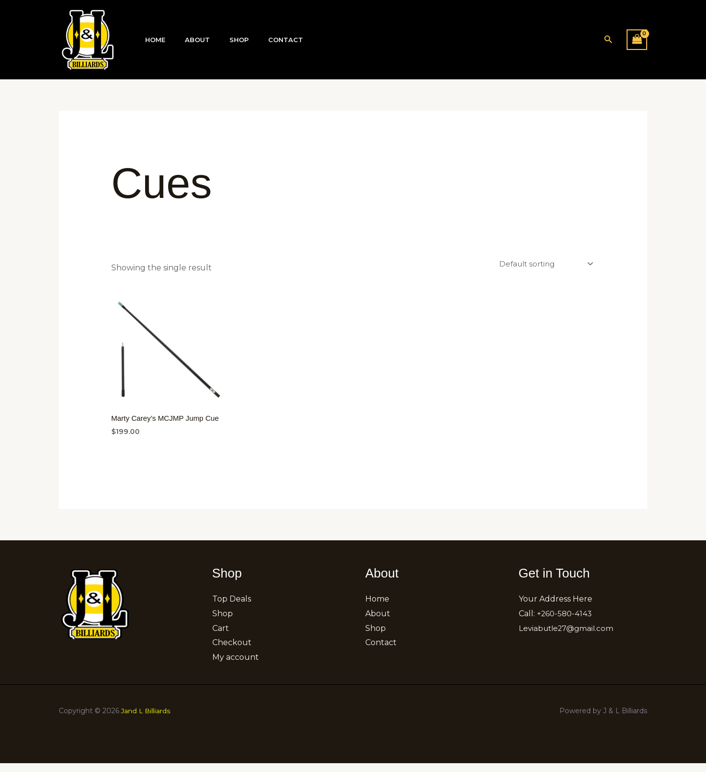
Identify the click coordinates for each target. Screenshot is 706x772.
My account (235, 666)
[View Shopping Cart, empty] (637, 39)
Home (152, 40)
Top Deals (231, 607)
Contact (261, 40)
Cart (220, 637)
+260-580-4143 (566, 622)
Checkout (232, 651)
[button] (608, 39)
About (187, 40)
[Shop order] (542, 264)
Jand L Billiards (146, 719)
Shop (221, 40)
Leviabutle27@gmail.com (569, 637)
